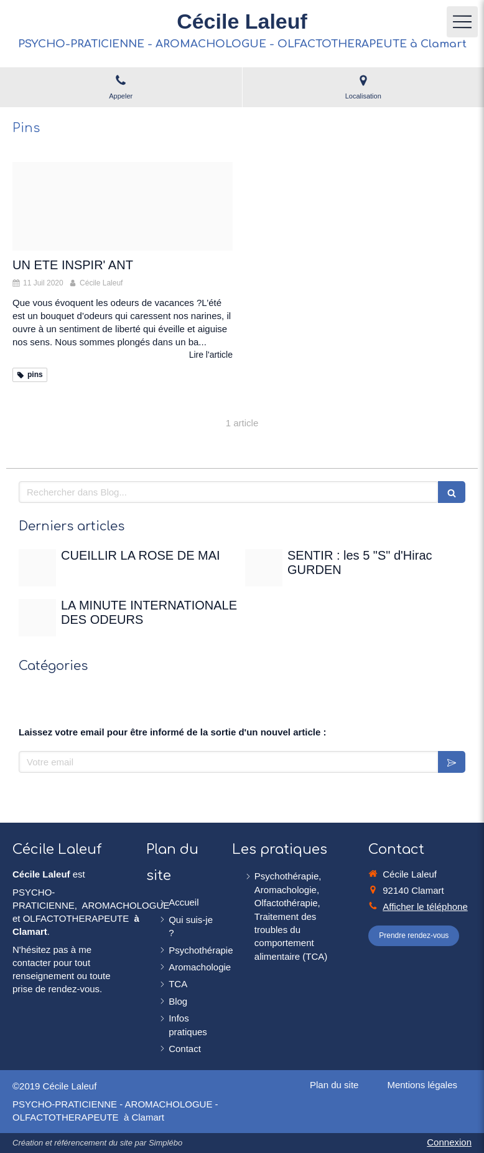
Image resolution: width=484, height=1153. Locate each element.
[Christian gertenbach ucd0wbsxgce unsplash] (37, 617)
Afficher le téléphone (425, 906)
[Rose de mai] (37, 567)
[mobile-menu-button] (462, 21)
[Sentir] (263, 567)
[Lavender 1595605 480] (122, 206)
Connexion (449, 1142)
